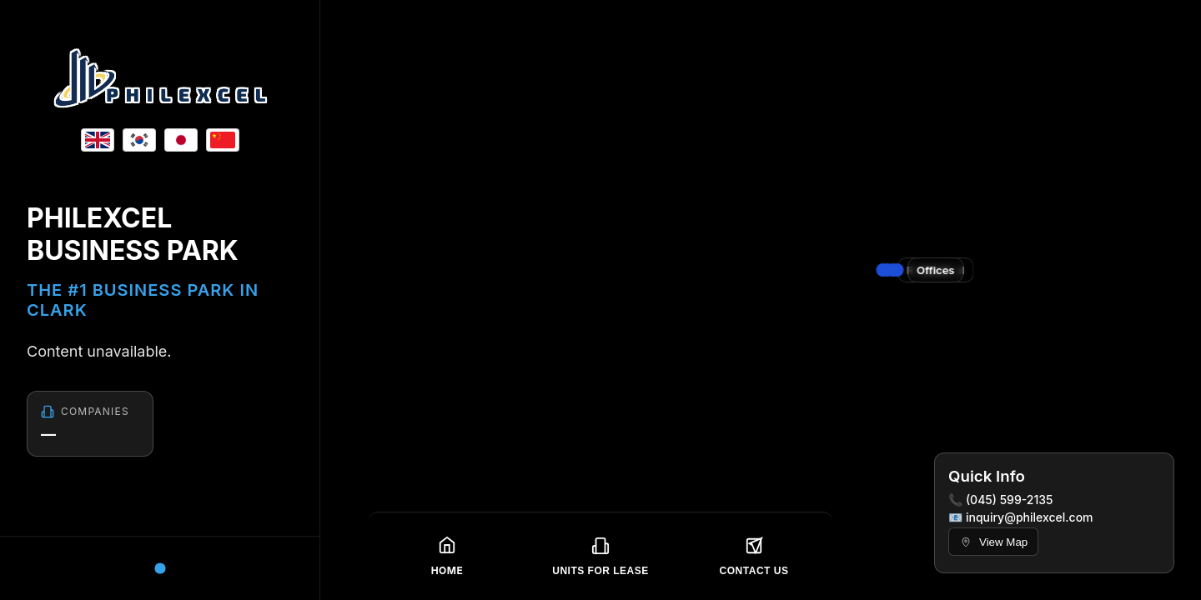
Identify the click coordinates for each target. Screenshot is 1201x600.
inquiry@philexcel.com (1029, 517)
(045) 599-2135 (1009, 499)
